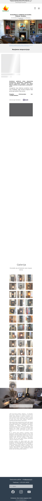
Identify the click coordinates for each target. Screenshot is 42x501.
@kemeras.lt (28, 479)
